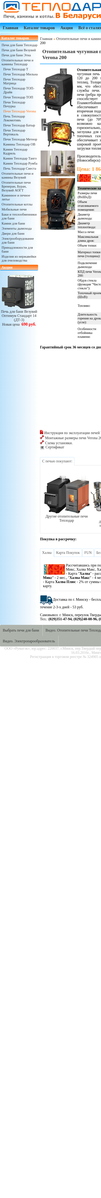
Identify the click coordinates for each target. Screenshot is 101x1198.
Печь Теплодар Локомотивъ (14, 118)
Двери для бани (13, 233)
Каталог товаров (39, 28)
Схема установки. (56, 443)
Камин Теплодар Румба (20, 163)
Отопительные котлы (17, 204)
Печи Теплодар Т (15, 69)
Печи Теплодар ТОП (18, 97)
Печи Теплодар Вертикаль (14, 132)
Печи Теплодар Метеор (20, 139)
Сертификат (52, 447)
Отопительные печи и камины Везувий (17, 175)
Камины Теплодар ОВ (19, 144)
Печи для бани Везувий (19, 50)
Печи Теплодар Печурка (14, 104)
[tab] (57, 461)
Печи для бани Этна (16, 55)
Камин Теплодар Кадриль (15, 151)
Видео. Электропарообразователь (29, 641)
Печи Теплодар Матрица (14, 81)
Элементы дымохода (17, 228)
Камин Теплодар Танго (20, 158)
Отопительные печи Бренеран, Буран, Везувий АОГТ (16, 186)
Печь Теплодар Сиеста (19, 168)
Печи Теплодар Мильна (20, 74)
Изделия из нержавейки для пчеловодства (19, 258)
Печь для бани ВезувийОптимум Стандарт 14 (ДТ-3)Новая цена (19, 315)
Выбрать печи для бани (21, 630)
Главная (10, 28)
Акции (66, 28)
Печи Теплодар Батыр (19, 125)
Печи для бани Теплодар (19, 45)
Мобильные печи (14, 209)
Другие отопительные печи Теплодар (67, 516)
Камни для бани (13, 223)
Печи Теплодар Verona (19, 111)
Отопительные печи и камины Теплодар (17, 62)
